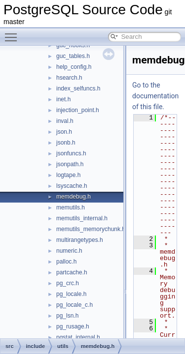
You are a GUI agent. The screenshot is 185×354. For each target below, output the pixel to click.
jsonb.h (65, 142)
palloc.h (66, 261)
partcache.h (71, 272)
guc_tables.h (73, 56)
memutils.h (70, 207)
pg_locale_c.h (74, 304)
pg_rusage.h (72, 326)
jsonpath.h (69, 164)
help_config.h (73, 66)
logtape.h (68, 175)
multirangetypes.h (79, 239)
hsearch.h (69, 77)
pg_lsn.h (67, 315)
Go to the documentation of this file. (155, 96)
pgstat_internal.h (78, 337)
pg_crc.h (67, 283)
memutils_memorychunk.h (90, 229)
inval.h (65, 121)
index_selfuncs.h (78, 88)
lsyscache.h (71, 185)
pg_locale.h (71, 294)
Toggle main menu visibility (13, 33)
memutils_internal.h (82, 218)
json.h (64, 131)
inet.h (63, 99)
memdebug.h (73, 196)
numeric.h (69, 250)
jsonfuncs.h (71, 153)
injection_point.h (77, 110)
